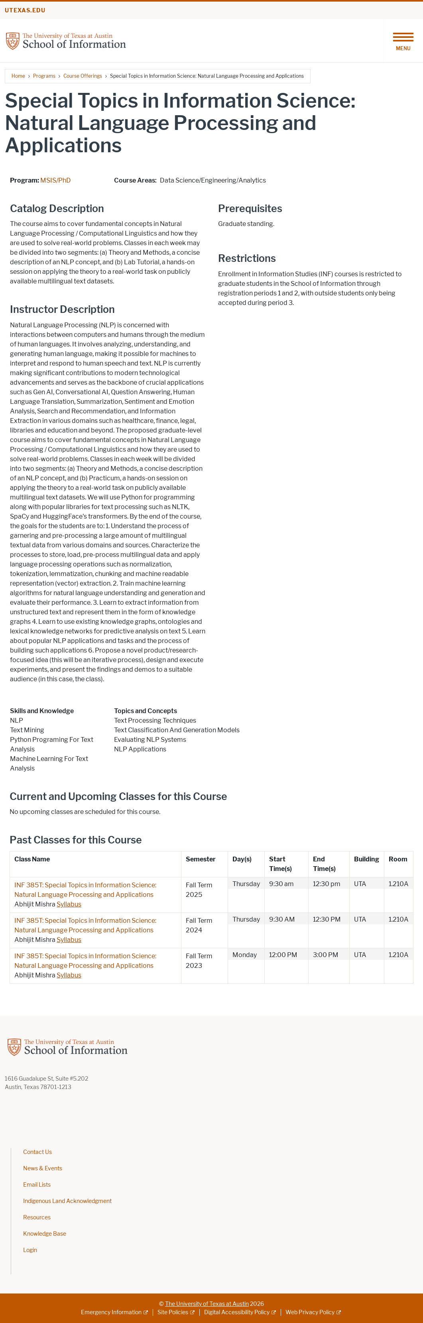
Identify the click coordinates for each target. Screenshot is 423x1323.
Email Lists (37, 1184)
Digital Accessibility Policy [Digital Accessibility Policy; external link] (237, 1312)
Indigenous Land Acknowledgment (67, 1201)
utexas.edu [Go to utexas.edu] (25, 10)
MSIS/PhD (55, 180)
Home (18, 76)
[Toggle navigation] (403, 40)
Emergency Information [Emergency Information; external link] (111, 1312)
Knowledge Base (44, 1234)
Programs (44, 76)
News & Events (42, 1168)
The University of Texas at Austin (207, 1304)
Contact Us (37, 1152)
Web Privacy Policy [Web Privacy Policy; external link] (309, 1312)
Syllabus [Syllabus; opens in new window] (69, 904)
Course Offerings (82, 76)
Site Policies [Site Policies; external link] (172, 1312)
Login (30, 1250)
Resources (37, 1217)
